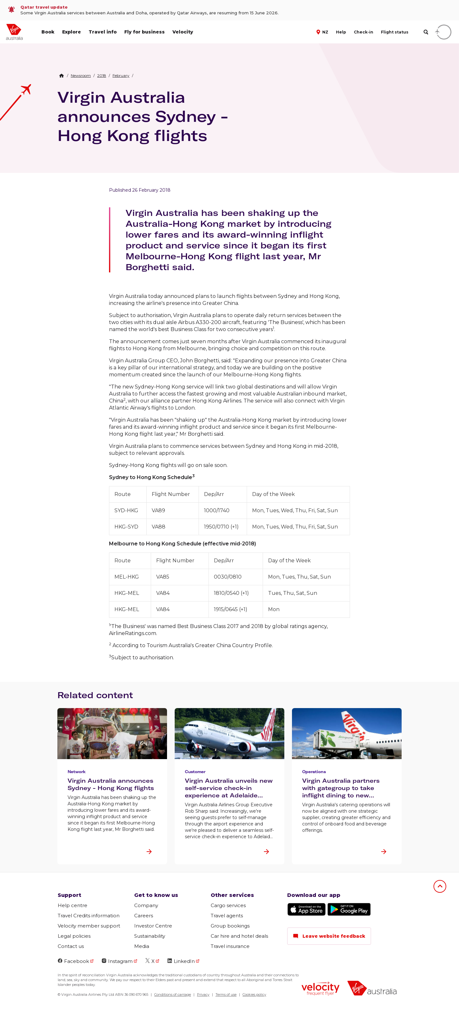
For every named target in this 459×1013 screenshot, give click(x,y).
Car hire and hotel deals (239, 936)
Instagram (117, 961)
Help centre (72, 905)
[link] (229, 10)
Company (146, 905)
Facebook (73, 961)
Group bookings (230, 926)
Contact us (71, 946)
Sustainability (149, 936)
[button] (323, 31)
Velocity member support (89, 926)
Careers (143, 916)
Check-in (363, 32)
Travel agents (227, 916)
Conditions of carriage (172, 994)
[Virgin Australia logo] (372, 989)
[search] (426, 32)
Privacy (203, 994)
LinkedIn (181, 961)
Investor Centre (153, 926)
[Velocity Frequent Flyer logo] (320, 989)
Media (141, 946)
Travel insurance (230, 946)
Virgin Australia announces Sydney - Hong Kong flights (142, 116)
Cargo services (228, 905)
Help (341, 32)
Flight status (394, 32)
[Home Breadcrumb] (61, 75)
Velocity (182, 32)
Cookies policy (254, 994)
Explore (71, 32)
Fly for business (144, 32)
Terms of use (226, 994)
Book (48, 32)
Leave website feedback (329, 936)
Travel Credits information (89, 916)
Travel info (103, 32)
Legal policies (74, 936)
